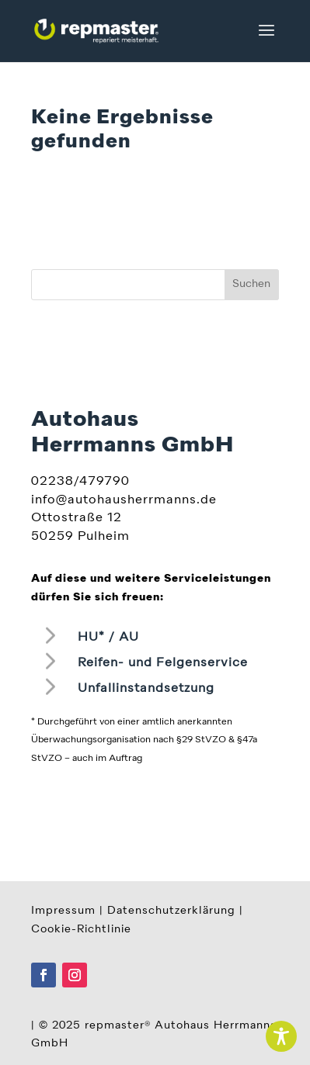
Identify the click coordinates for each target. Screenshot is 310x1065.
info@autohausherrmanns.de (124, 500)
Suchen (251, 283)
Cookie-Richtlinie (81, 929)
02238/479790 (80, 481)
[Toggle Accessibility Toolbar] (281, 1036)
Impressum (63, 910)
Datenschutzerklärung (171, 910)
